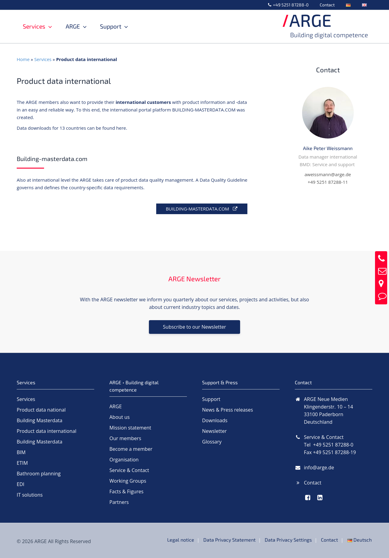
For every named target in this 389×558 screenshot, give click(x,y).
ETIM (22, 463)
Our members (125, 438)
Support (123, 26)
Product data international (46, 431)
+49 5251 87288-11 (328, 182)
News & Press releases (227, 409)
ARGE (80, 26)
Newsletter (214, 431)
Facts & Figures (126, 491)
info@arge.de (319, 467)
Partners (119, 502)
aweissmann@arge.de (328, 174)
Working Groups (127, 481)
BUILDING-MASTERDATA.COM (202, 209)
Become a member (131, 449)
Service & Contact (129, 470)
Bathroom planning (38, 473)
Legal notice (183, 540)
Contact (333, 4)
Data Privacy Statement (232, 540)
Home (23, 59)
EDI (20, 484)
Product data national (41, 409)
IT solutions (30, 494)
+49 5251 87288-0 (300, 4)
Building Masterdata (39, 420)
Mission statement (130, 427)
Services (37, 26)
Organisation (124, 459)
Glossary (212, 441)
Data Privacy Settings (290, 540)
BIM (21, 452)
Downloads (214, 420)
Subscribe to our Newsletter (194, 327)
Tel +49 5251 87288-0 (328, 444)
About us (119, 417)
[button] (48, 26)
